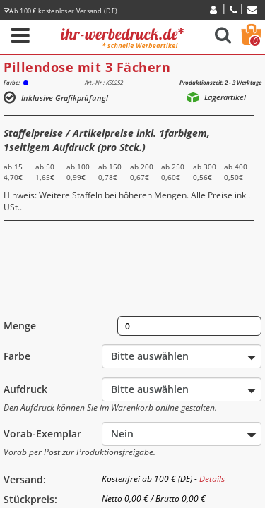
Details (212, 479)
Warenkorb (255, 41)
